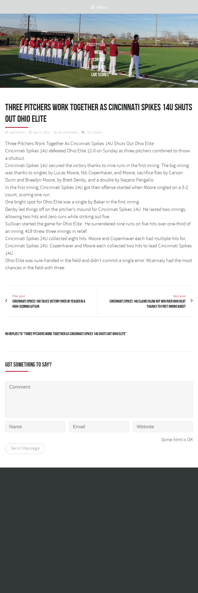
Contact (99, 59)
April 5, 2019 (41, 132)
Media (97, 52)
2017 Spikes (94, 132)
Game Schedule (90, 37)
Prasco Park (94, 44)
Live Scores (100, 74)
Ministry (99, 67)
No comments (68, 132)
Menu (99, 7)
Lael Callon (17, 132)
